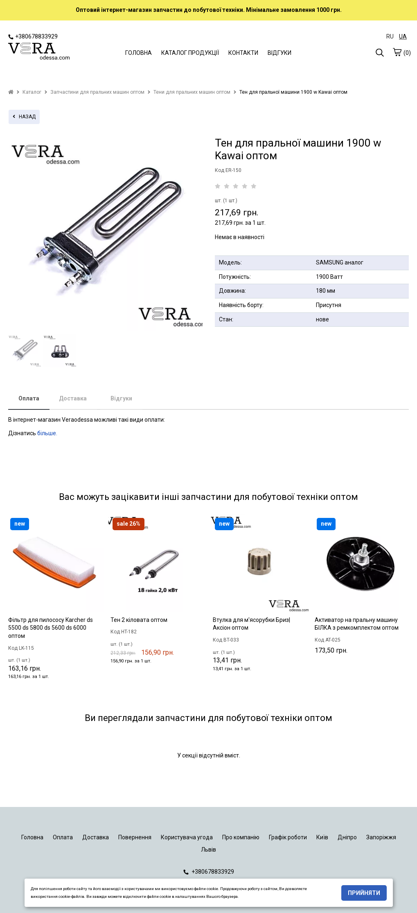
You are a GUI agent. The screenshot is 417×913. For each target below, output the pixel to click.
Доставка (73, 398)
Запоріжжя (381, 837)
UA (403, 36)
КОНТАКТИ (243, 53)
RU (390, 36)
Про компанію (240, 837)
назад (24, 117)
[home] (11, 92)
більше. (47, 433)
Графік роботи (288, 837)
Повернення (134, 837)
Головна (32, 837)
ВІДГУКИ (279, 53)
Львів (208, 849)
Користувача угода (187, 837)
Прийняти (364, 893)
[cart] (397, 52)
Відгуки (121, 398)
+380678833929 (33, 36)
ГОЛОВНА (138, 53)
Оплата (28, 398)
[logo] (39, 52)
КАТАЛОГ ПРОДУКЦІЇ (190, 53)
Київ (322, 837)
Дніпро (347, 837)
